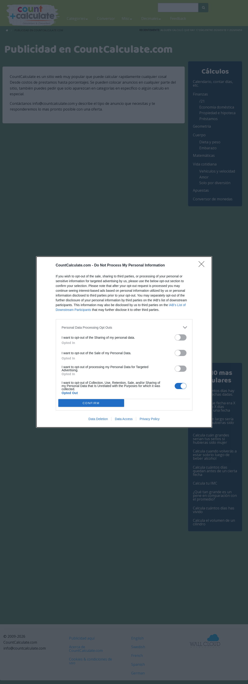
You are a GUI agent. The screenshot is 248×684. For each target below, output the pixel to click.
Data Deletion (98, 419)
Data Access (124, 419)
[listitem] (124, 327)
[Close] (203, 265)
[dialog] (124, 342)
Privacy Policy (149, 419)
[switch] (181, 337)
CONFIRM (91, 403)
